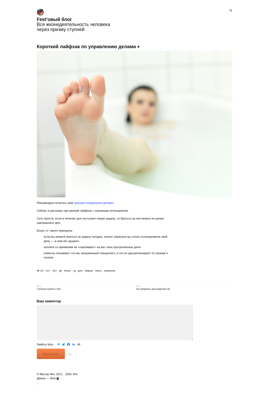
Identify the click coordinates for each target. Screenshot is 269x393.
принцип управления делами (93, 203)
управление (109, 271)
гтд (74, 271)
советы (98, 271)
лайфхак (89, 271)
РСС (75, 374)
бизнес (67, 271)
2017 (54, 271)
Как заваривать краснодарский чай (153, 289)
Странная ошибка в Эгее (49, 289)
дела (80, 271)
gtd (60, 271)
